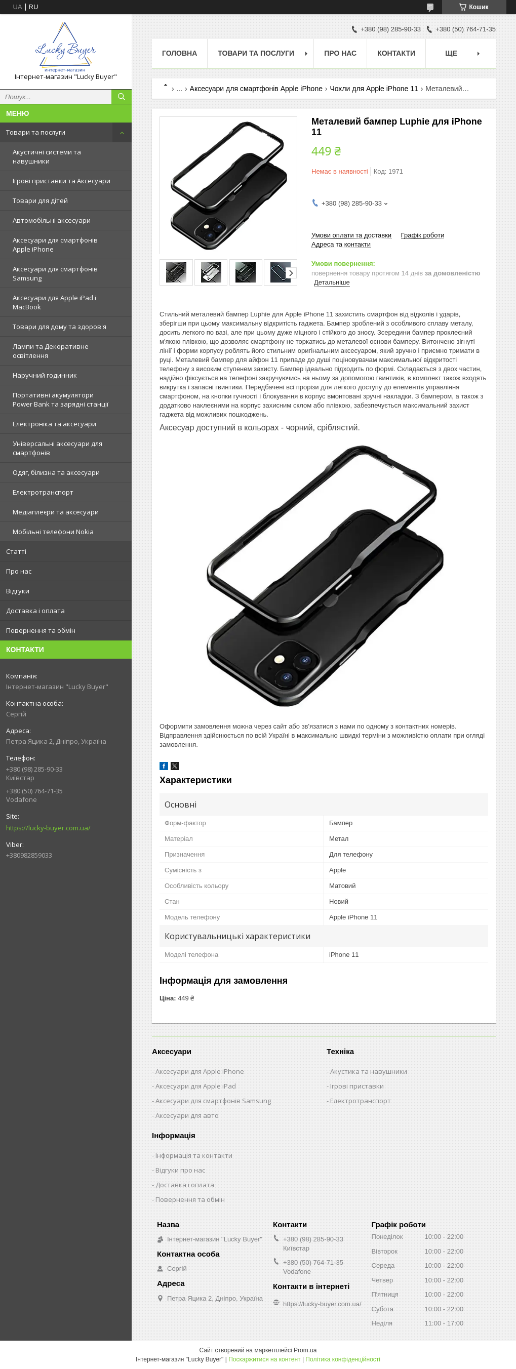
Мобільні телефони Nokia (53, 531)
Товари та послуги (35, 132)
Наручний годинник (45, 375)
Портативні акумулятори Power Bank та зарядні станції (60, 399)
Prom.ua (305, 1350)
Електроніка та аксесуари (54, 423)
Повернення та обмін (40, 630)
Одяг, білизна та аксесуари (56, 472)
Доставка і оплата (35, 610)
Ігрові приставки (357, 1086)
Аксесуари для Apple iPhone (199, 1071)
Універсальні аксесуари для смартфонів (57, 448)
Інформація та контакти (193, 1155)
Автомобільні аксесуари (52, 220)
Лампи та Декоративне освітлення (51, 351)
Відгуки (17, 590)
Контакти (396, 53)
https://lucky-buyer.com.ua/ (48, 827)
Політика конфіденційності (342, 1359)
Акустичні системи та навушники (47, 156)
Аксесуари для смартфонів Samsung (55, 273)
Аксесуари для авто (187, 1115)
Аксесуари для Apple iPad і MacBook (54, 302)
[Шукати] (121, 96)
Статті (16, 551)
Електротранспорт (43, 492)
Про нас (18, 571)
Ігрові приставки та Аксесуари (61, 180)
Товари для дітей (40, 200)
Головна (179, 53)
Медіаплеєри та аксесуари (56, 511)
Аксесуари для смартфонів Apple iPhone (55, 244)
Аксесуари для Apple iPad (195, 1086)
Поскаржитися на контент (264, 1359)
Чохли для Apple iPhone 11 (374, 89)
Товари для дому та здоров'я (59, 326)
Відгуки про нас (180, 1170)
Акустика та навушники (368, 1071)
